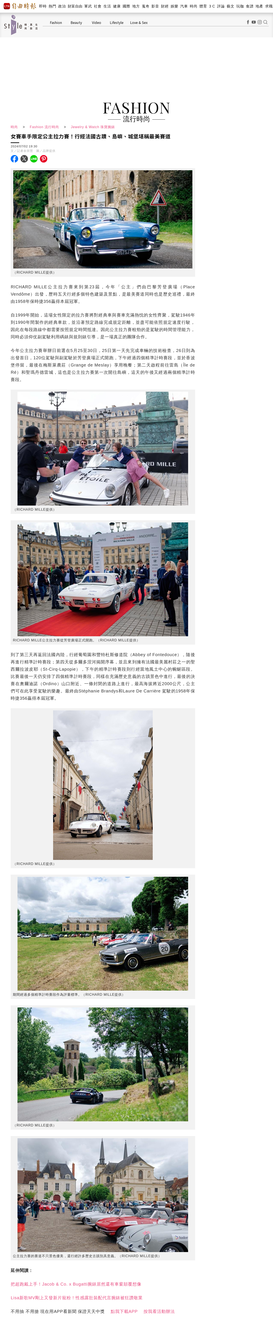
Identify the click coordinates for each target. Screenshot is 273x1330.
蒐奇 (145, 6)
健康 (117, 6)
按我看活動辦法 (159, 1311)
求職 (269, 6)
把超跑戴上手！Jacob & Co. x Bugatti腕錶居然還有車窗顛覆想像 (76, 1284)
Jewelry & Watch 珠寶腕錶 (93, 127)
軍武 (88, 6)
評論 (221, 6)
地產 (259, 6)
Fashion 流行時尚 (44, 127)
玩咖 (240, 6)
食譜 (249, 6)
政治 (62, 6)
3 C (212, 6)
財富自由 (75, 6)
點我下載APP (124, 1311)
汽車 (184, 6)
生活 (107, 6)
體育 (203, 6)
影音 (155, 6)
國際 (126, 6)
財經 (164, 6)
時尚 (193, 6)
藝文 (230, 6)
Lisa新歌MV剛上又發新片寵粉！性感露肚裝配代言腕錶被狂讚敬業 (77, 1297)
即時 (42, 6)
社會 (97, 6)
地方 (136, 6)
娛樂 (174, 6)
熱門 (52, 6)
